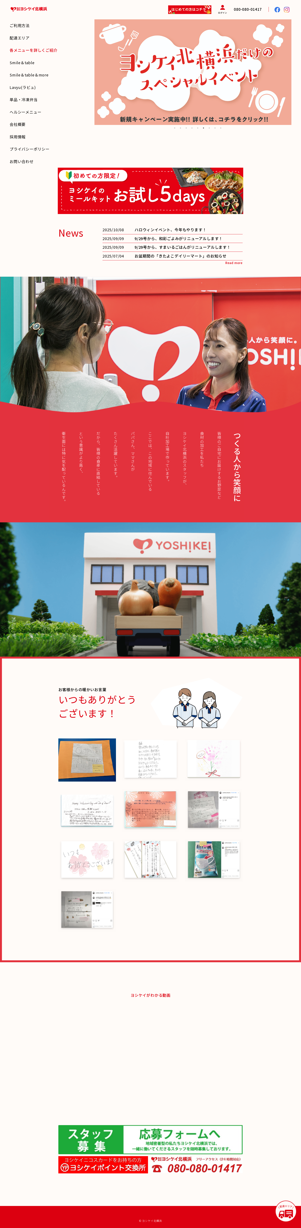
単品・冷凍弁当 (24, 99)
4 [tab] (192, 128)
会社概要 (18, 124)
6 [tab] (203, 128)
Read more (234, 262)
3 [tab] (186, 128)
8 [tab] (215, 128)
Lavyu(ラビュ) (23, 87)
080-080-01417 (248, 9)
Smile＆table (22, 62)
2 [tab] (180, 128)
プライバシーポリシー (30, 149)
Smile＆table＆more (29, 75)
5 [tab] (198, 128)
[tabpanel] (192, 72)
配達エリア (20, 38)
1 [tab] (175, 128)
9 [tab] (221, 128)
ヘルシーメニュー (25, 112)
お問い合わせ (22, 161)
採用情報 (18, 136)
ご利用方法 (20, 25)
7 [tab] (209, 128)
